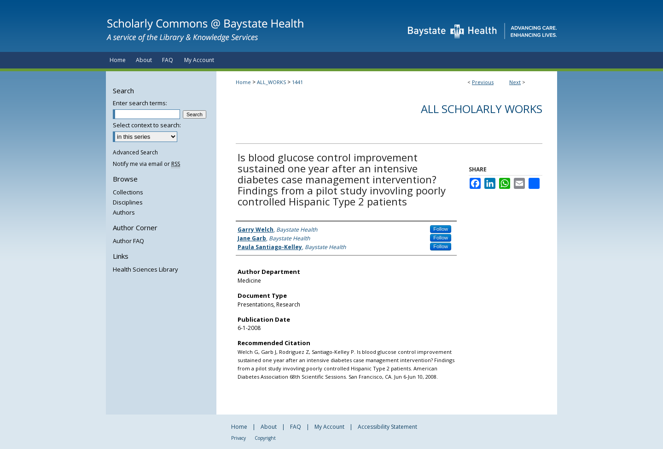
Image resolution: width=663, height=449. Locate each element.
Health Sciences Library (145, 269)
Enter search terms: (140, 103)
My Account (329, 427)
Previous (483, 82)
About (269, 427)
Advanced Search (135, 152)
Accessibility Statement (387, 427)
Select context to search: (147, 125)
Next (515, 82)
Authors (124, 212)
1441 (297, 82)
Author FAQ (128, 241)
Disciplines (128, 202)
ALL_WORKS (271, 82)
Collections (128, 192)
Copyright (265, 438)
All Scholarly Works (481, 108)
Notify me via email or (146, 164)
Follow (440, 229)
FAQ (295, 427)
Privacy (238, 438)
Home (243, 82)
